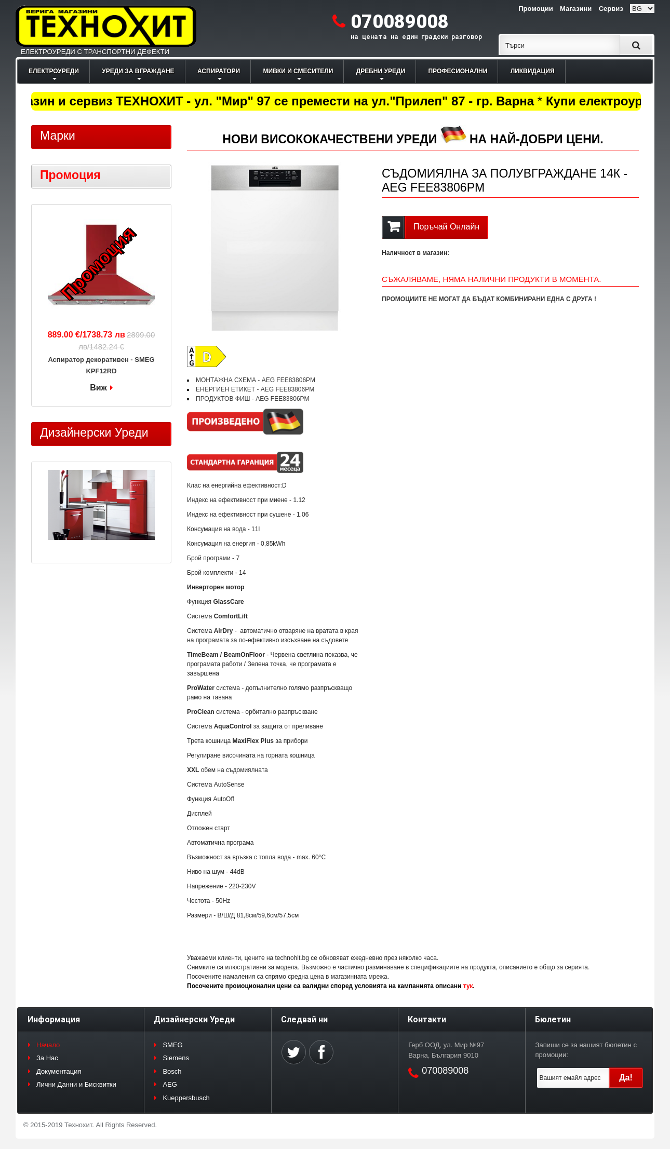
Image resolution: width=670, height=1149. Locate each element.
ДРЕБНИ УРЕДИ (380, 71)
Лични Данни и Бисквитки (76, 1084)
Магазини (576, 8)
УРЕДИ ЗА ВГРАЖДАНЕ (138, 71)
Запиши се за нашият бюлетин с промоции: (586, 1050)
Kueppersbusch (186, 1098)
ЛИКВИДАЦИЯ (533, 71)
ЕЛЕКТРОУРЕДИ (54, 71)
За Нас (47, 1058)
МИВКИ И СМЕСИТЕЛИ (298, 71)
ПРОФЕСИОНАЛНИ (457, 71)
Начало (48, 1045)
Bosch (172, 1071)
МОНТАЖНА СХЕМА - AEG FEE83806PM (255, 380)
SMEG (172, 1045)
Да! (626, 1077)
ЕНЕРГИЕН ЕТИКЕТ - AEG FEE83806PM (255, 389)
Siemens (176, 1058)
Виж (98, 387)
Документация (59, 1071)
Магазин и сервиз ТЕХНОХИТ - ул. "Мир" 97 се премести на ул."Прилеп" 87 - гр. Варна (272, 101)
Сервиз (611, 8)
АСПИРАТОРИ (218, 71)
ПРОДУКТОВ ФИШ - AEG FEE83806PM (253, 398)
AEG (170, 1084)
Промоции (535, 8)
